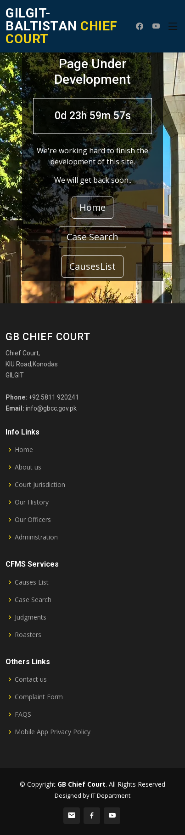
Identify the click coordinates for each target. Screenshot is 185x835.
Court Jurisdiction (40, 484)
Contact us (31, 679)
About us (28, 467)
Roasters (28, 635)
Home (24, 449)
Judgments (30, 617)
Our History (32, 502)
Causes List (32, 582)
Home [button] (92, 207)
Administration (36, 537)
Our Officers (33, 519)
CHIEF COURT (62, 26)
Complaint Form (39, 697)
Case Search (33, 600)
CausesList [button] (92, 266)
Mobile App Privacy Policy (52, 732)
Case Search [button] (92, 237)
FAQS (23, 714)
